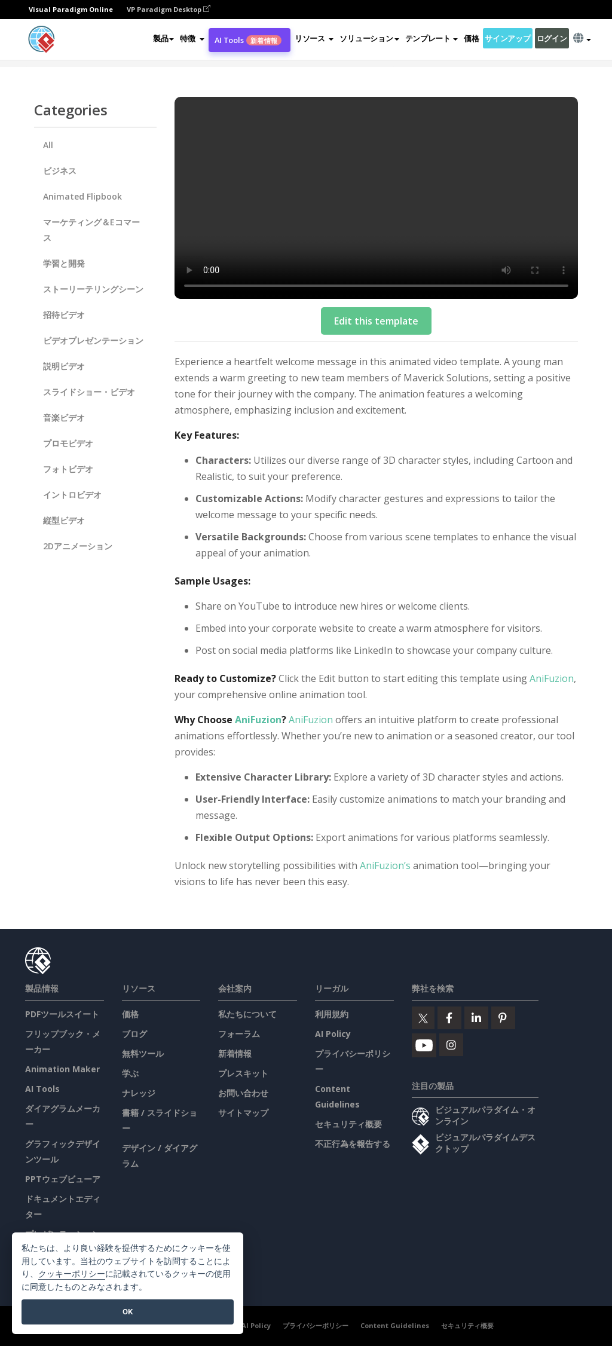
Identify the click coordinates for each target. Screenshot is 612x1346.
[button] (192, 38)
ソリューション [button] (369, 38)
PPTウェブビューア (62, 1179)
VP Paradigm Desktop (168, 9)
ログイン (552, 38)
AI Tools (248, 40)
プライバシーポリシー (315, 1325)
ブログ (134, 1033)
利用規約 (331, 1014)
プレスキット (243, 1073)
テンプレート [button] (431, 38)
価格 (471, 38)
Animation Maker (62, 1069)
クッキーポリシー (71, 1274)
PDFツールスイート (62, 1014)
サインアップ (507, 38)
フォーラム (239, 1033)
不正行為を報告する (352, 1143)
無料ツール (143, 1053)
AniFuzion (552, 678)
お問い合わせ (243, 1093)
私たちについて (247, 1014)
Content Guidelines (394, 1325)
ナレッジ (138, 1093)
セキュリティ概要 (348, 1124)
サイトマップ (243, 1112)
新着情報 (235, 1053)
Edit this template (376, 321)
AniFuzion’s (385, 865)
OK (128, 1311)
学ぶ (130, 1073)
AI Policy (333, 1033)
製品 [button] (163, 38)
